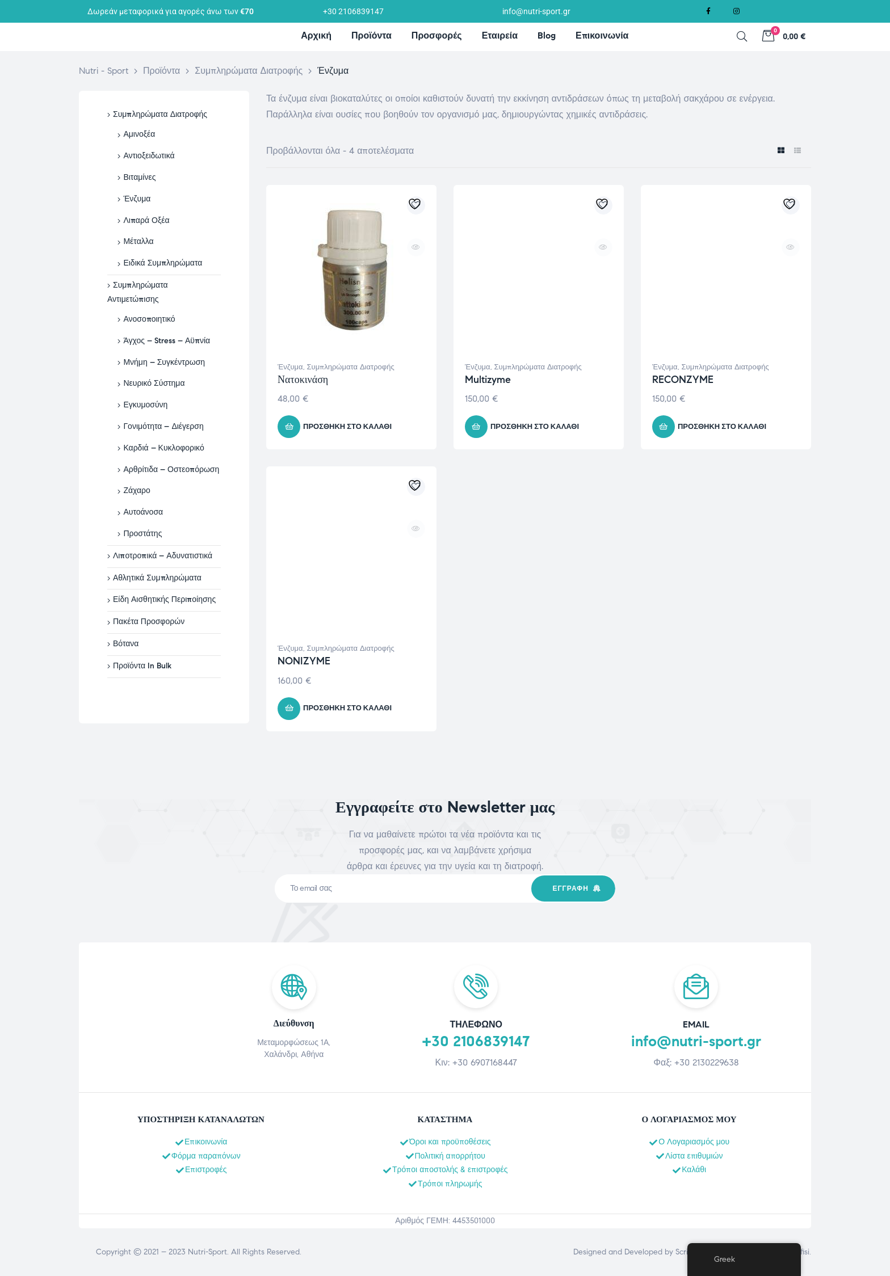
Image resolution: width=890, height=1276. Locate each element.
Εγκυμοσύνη (145, 405)
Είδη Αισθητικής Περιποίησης (164, 599)
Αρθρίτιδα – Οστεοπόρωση (171, 469)
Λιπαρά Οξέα (146, 220)
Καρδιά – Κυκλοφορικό (163, 448)
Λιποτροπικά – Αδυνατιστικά (162, 556)
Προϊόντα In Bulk (142, 666)
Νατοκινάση (303, 379)
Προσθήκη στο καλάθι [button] (347, 426)
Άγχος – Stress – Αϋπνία (166, 341)
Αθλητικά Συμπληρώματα (157, 578)
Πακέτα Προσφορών (148, 621)
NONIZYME (304, 661)
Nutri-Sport (207, 1252)
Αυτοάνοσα (143, 512)
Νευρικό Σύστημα (153, 383)
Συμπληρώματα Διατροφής (350, 367)
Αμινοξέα (139, 134)
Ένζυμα (290, 367)
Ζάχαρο (136, 490)
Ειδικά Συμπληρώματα (162, 263)
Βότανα (125, 643)
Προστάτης (142, 533)
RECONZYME (682, 379)
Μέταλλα (138, 241)
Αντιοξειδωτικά (148, 156)
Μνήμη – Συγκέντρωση (164, 362)
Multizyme (488, 379)
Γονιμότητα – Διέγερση (163, 426)
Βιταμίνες (139, 177)
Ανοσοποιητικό (149, 319)
